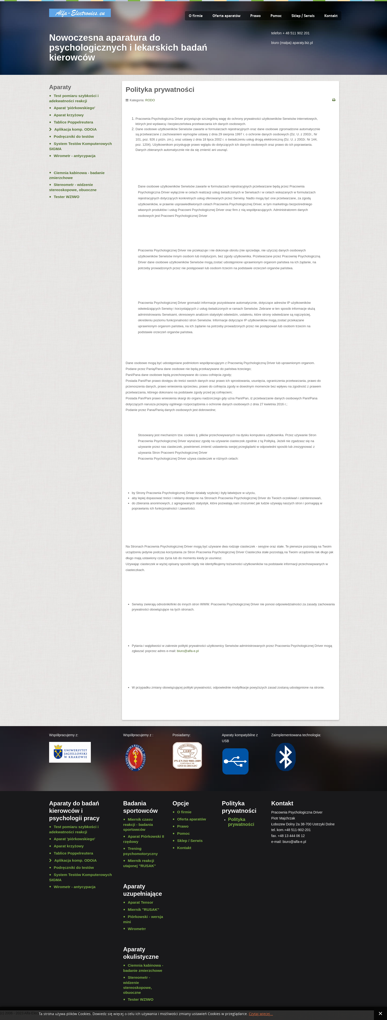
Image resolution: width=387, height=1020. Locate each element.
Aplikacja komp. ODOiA (75, 129)
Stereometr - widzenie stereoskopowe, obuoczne (73, 187)
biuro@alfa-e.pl (188, 651)
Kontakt (331, 16)
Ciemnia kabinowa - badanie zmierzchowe (77, 175)
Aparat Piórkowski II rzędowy (143, 839)
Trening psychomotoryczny (140, 851)
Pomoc (276, 16)
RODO (150, 100)
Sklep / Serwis (302, 16)
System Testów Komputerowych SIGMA (80, 146)
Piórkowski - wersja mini (143, 919)
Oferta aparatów (226, 16)
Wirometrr (137, 929)
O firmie (196, 16)
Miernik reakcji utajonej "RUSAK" (139, 863)
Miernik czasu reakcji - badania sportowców (138, 824)
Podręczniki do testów (74, 136)
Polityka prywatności (241, 822)
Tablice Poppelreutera (73, 122)
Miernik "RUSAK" (143, 909)
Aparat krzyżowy (69, 115)
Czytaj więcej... (261, 1014)
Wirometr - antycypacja (75, 156)
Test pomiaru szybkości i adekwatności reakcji (74, 98)
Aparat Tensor (140, 902)
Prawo (255, 16)
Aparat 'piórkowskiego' (74, 108)
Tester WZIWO (66, 197)
